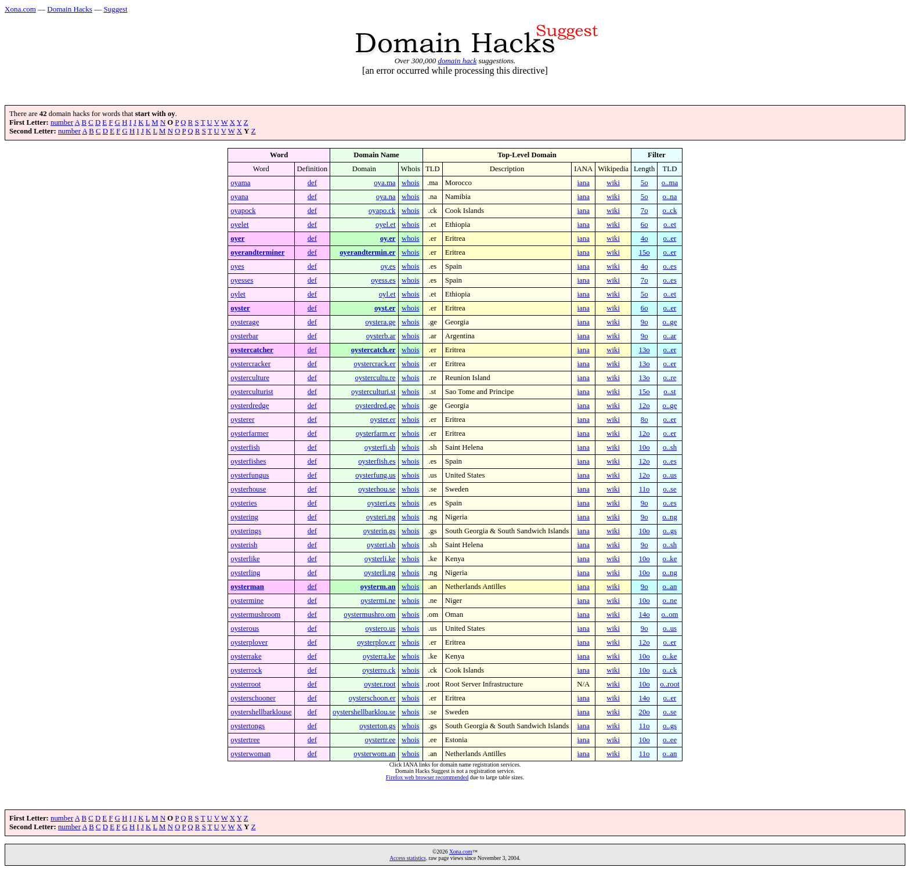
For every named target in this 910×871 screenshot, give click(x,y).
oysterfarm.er (376, 433)
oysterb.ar (381, 336)
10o (644, 447)
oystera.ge (380, 322)
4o (644, 238)
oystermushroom (255, 614)
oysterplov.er (376, 642)
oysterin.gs (379, 531)
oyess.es (383, 280)
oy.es (388, 266)
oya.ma (384, 183)
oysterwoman (250, 754)
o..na (670, 197)
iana (583, 183)
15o (644, 252)
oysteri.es (381, 503)
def (312, 183)
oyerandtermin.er (367, 252)
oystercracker (250, 364)
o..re (670, 378)
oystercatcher (251, 350)
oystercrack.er (374, 364)
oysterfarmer (249, 433)
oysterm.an (378, 587)
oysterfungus (249, 475)
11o (644, 489)
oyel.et (385, 225)
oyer (237, 238)
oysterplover (249, 642)
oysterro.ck (378, 670)
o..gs (670, 531)
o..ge (670, 322)
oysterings (245, 531)
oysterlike (244, 559)
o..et (669, 225)
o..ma (670, 183)
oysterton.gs (377, 726)
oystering (244, 517)
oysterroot (245, 684)
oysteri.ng (381, 517)
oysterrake (245, 656)
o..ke (670, 559)
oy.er (388, 238)
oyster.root (379, 684)
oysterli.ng (379, 573)
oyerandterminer (257, 252)
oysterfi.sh (380, 447)
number (61, 122)
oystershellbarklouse (260, 712)
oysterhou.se (376, 489)
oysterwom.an (374, 754)
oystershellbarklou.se (364, 712)
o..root (669, 684)
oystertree (244, 740)
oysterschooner (252, 698)
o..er (670, 238)
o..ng (669, 517)
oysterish (243, 545)
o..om (669, 614)
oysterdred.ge (375, 406)
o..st (669, 392)
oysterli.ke (380, 559)
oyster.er (383, 419)
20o (644, 712)
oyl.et (387, 294)
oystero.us (380, 628)
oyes (237, 266)
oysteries (243, 503)
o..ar (670, 336)
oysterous (244, 628)
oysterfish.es (376, 461)
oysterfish (244, 447)
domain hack (457, 60)
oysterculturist (251, 392)
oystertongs (247, 726)
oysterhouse (248, 489)
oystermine (246, 601)
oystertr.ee (380, 740)
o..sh (670, 447)
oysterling (245, 573)
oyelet (239, 225)
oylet (237, 294)
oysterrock (246, 670)
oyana (239, 197)
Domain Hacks (69, 9)
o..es (669, 266)
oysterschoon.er (372, 698)
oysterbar (244, 336)
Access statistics (407, 858)
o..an (670, 587)
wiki (613, 183)
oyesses (241, 280)
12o (644, 406)
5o (644, 183)
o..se (669, 489)
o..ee (670, 740)
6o (644, 225)
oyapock (242, 211)
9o (644, 322)
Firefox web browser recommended (427, 777)
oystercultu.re (375, 378)
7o (644, 211)
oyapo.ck (382, 211)
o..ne (670, 601)
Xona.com (20, 9)
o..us (670, 475)
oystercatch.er (373, 350)
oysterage (244, 322)
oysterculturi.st (373, 392)
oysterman (247, 587)
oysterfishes (248, 461)
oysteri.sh (381, 545)
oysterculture (249, 378)
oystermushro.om (369, 614)
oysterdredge (249, 406)
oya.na (386, 197)
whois (411, 183)
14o (644, 614)
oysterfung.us (375, 475)
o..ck (670, 211)
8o (644, 419)
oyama (240, 183)
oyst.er (385, 308)
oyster (240, 308)
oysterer (242, 419)
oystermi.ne (377, 601)
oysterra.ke (379, 656)
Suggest (115, 9)
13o (644, 350)
